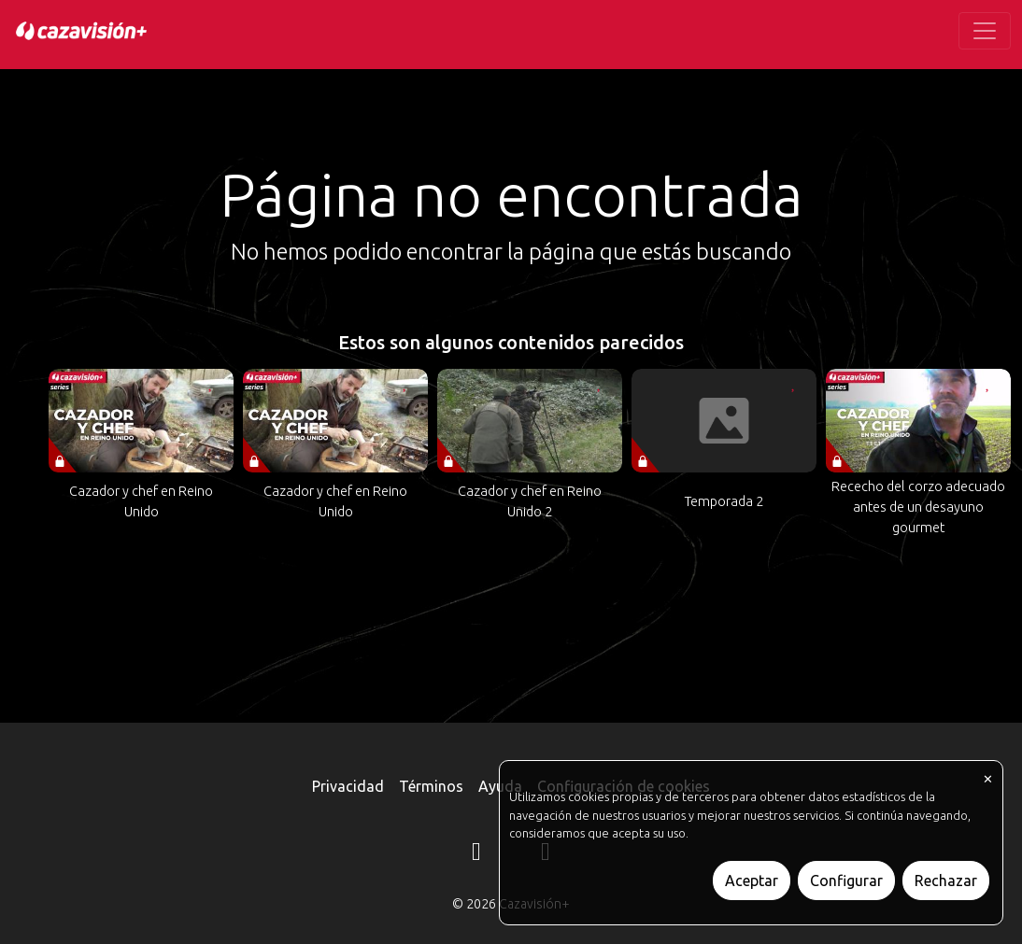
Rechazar (946, 880)
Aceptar (751, 880)
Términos (431, 786)
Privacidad (348, 786)
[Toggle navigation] (984, 30)
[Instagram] (476, 854)
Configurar (846, 880)
